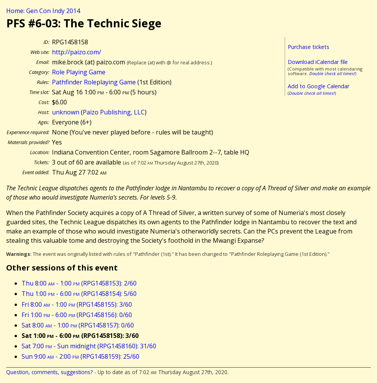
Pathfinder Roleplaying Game (94, 82)
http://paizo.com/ (76, 52)
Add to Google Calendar (318, 86)
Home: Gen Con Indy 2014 (43, 11)
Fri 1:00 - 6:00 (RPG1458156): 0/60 (77, 315)
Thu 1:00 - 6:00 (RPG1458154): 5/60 (79, 293)
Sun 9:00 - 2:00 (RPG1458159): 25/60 (80, 356)
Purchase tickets (308, 46)
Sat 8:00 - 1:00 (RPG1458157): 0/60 (78, 325)
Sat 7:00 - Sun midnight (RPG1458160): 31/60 (89, 346)
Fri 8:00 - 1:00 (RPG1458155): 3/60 (77, 304)
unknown (65, 112)
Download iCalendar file (318, 62)
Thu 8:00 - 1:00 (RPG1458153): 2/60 (79, 283)
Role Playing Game (78, 72)
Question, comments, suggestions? (49, 372)
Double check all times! (332, 73)
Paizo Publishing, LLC (114, 112)
